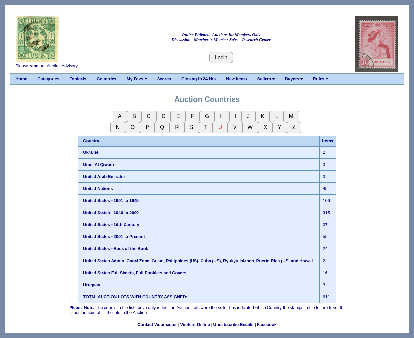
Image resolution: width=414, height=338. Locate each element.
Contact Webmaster (157, 324)
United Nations (98, 188)
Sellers (266, 78)
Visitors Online (195, 324)
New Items (236, 78)
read (33, 65)
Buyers (294, 78)
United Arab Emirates (104, 176)
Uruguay (91, 284)
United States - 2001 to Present (114, 236)
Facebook (267, 324)
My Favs (137, 78)
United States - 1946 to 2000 (111, 212)
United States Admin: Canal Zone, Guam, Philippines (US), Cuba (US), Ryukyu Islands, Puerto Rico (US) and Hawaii (198, 260)
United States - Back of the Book (115, 248)
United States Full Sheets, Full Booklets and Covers (134, 272)
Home (21, 78)
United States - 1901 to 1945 (111, 200)
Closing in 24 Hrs (198, 78)
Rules (320, 78)
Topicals (78, 78)
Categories (48, 78)
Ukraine (91, 152)
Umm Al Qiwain (98, 164)
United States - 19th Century (111, 224)
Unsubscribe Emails (233, 324)
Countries (106, 78)
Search (164, 78)
